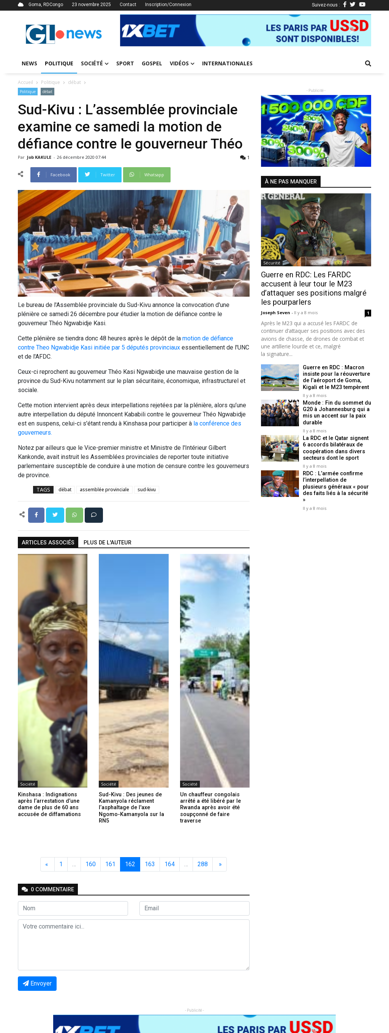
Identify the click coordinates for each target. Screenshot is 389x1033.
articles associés (48, 542)
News (29, 63)
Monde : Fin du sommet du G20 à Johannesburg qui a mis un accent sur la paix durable (337, 413)
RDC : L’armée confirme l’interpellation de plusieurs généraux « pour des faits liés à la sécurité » (336, 486)
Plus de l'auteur (107, 542)
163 (150, 864)
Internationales (227, 63)
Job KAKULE (39, 157)
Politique (59, 63)
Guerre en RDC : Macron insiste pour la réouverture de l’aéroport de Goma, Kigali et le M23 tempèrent (336, 377)
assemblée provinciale (104, 489)
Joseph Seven (276, 312)
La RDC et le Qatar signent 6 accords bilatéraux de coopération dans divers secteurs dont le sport (335, 448)
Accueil (25, 82)
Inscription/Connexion (168, 4)
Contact (128, 4)
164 (169, 864)
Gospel (152, 63)
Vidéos (182, 63)
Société (95, 63)
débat (74, 82)
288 (203, 864)
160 (90, 864)
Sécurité (271, 263)
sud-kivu (147, 489)
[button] (139, 30)
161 (110, 864)
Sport (125, 63)
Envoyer (37, 983)
